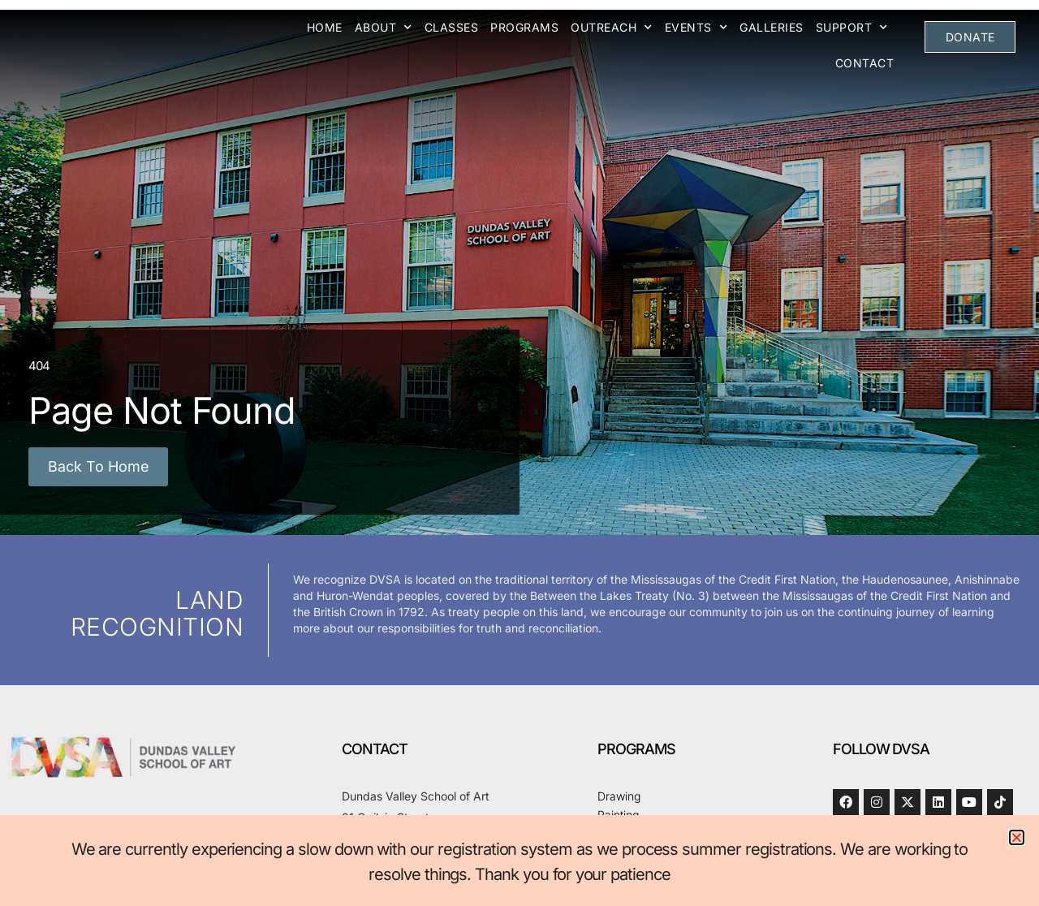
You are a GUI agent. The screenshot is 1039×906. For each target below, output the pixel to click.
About (384, 27)
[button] (1017, 837)
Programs (525, 27)
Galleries (772, 27)
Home (325, 27)
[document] (519, 453)
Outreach (612, 27)
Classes (452, 27)
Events (697, 27)
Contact (865, 63)
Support (853, 27)
